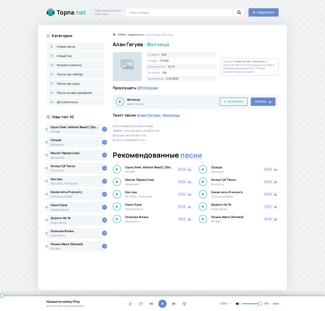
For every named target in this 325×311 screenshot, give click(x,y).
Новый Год (64, 56)
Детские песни (67, 102)
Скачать (261, 101)
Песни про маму (68, 84)
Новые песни (66, 46)
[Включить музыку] (162, 304)
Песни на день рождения (74, 93)
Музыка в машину (69, 65)
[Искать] (239, 12)
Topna (71, 12)
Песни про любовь (70, 74)
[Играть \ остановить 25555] (120, 102)
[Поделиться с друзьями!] (264, 12)
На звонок (235, 101)
